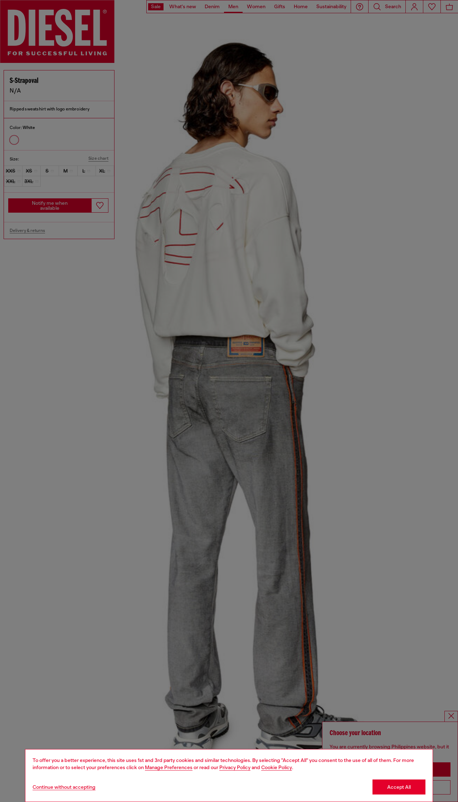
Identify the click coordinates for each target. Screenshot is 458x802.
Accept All (399, 787)
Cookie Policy (276, 767)
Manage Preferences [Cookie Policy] (169, 767)
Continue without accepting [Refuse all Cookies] (64, 787)
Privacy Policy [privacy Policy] (234, 767)
